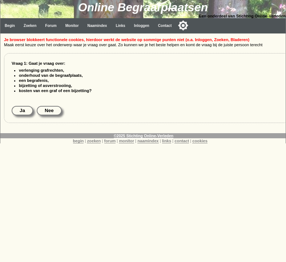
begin (78, 141)
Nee (49, 110)
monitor (126, 141)
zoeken (94, 141)
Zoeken (30, 26)
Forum (50, 26)
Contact (165, 26)
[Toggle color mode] (183, 25)
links (167, 141)
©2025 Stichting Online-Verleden (143, 136)
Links (120, 26)
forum (110, 141)
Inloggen (141, 26)
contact (181, 141)
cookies (200, 141)
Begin (10, 26)
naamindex (147, 141)
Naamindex (97, 26)
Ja (22, 110)
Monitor (72, 26)
